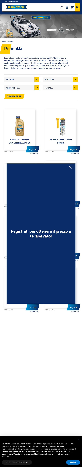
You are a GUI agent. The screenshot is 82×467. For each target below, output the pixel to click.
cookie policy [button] (59, 446)
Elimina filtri (14, 96)
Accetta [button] (73, 462)
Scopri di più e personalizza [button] (17, 462)
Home (4, 41)
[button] (79, 440)
